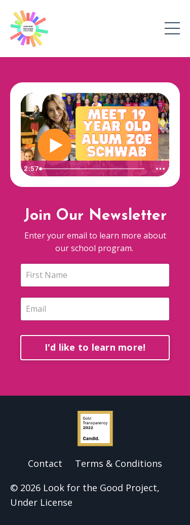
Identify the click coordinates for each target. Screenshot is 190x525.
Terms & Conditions (118, 463)
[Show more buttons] (160, 169)
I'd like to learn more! (95, 347)
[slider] (93, 169)
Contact (45, 463)
